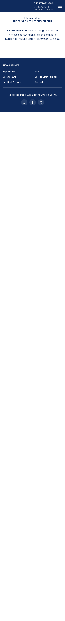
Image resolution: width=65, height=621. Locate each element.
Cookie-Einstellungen (46, 586)
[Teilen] (59, 297)
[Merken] (53, 297)
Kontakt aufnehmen (32, 173)
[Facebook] (32, 617)
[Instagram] (24, 617)
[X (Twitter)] (41, 617)
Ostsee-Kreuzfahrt (42, 228)
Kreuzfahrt (41, 263)
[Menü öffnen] (61, 6)
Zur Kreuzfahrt (50, 338)
